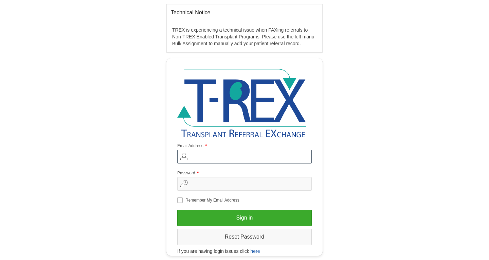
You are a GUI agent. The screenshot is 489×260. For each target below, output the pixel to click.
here (255, 251)
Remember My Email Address (212, 200)
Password (188, 173)
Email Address (193, 146)
